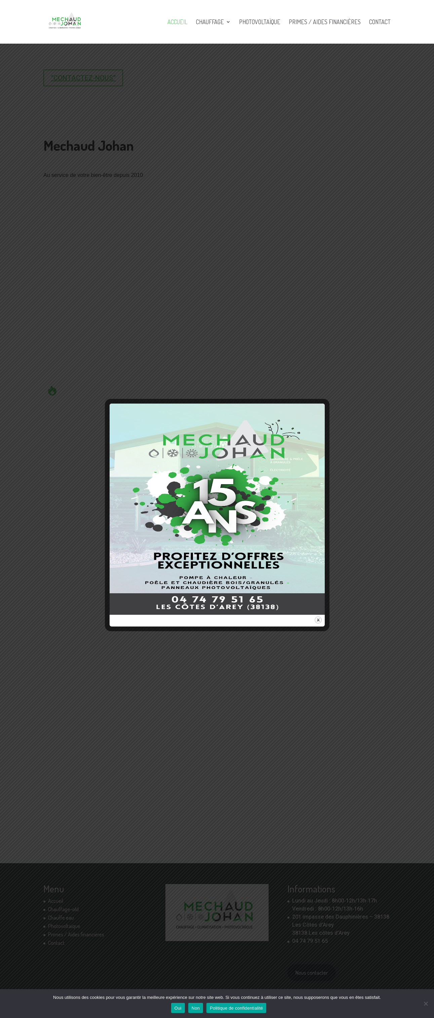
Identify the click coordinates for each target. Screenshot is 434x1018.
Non (196, 1008)
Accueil (177, 22)
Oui (178, 1008)
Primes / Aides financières (325, 22)
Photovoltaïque (259, 22)
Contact (380, 22)
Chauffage (210, 22)
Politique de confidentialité (236, 1008)
